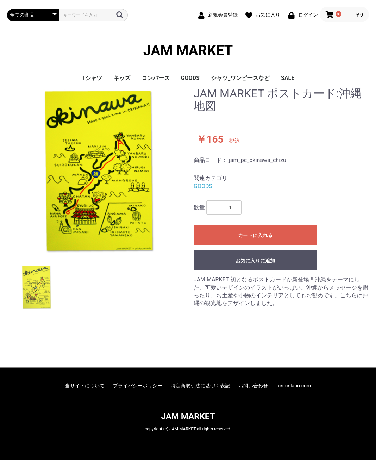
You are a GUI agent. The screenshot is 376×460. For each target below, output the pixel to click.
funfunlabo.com (293, 385)
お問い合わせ (253, 385)
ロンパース (156, 78)
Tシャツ (92, 78)
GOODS (190, 78)
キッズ (121, 78)
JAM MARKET (188, 50)
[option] (97, 170)
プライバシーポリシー (137, 385)
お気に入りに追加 (255, 260)
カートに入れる (255, 235)
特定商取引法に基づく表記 (200, 385)
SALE (287, 78)
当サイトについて (85, 385)
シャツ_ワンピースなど (240, 78)
